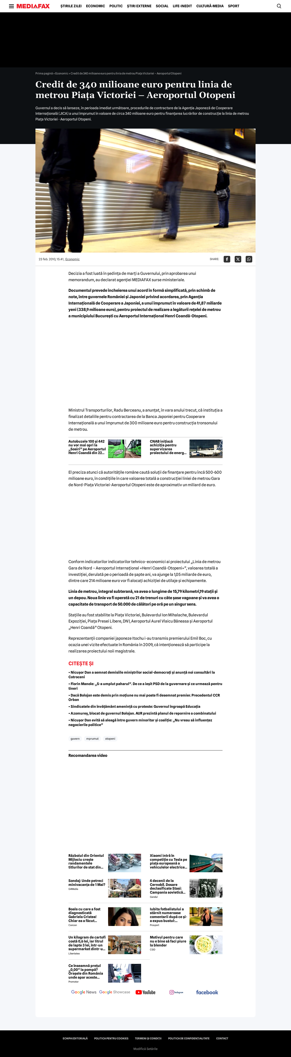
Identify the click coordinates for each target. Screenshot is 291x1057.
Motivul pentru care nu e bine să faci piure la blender (168, 941)
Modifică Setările (145, 1049)
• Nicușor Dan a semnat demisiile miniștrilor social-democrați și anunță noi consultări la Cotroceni (141, 674)
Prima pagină (44, 73)
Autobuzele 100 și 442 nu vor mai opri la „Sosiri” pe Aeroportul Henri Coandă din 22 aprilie (87, 447)
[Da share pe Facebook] (227, 259)
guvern (75, 738)
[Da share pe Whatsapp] (249, 259)
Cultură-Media (210, 6)
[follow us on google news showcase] (114, 992)
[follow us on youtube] (145, 992)
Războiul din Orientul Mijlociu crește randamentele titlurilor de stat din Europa (86, 861)
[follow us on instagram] (176, 992)
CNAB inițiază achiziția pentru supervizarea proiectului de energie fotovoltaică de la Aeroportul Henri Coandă (168, 447)
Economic (95, 6)
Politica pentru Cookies (111, 1038)
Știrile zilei (71, 6)
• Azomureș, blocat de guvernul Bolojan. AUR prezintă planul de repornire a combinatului (142, 713)
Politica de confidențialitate (189, 1038)
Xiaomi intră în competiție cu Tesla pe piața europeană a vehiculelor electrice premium (168, 861)
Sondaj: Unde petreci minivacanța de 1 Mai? (86, 883)
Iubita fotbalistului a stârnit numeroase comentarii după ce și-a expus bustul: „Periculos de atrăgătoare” (168, 915)
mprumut (92, 738)
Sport (233, 6)
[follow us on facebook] (207, 992)
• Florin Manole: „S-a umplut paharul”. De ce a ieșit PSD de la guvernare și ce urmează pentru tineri (145, 686)
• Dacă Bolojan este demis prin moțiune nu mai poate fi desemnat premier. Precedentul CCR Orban (144, 697)
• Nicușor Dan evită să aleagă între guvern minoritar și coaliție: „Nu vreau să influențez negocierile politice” (140, 722)
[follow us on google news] (83, 992)
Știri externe (139, 6)
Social (162, 6)
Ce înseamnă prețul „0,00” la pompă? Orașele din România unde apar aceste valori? (85, 971)
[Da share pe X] (238, 259)
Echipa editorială (75, 1038)
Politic (116, 6)
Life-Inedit (182, 6)
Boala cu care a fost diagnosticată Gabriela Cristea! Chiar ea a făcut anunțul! (84, 915)
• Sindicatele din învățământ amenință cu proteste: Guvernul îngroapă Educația (134, 706)
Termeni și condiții (148, 1038)
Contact (222, 1038)
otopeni (110, 738)
